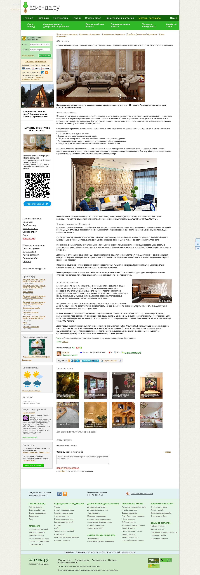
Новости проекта (31, 248)
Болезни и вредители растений (66, 537)
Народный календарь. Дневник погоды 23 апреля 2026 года (34, 286)
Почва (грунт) (59, 534)
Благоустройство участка (95, 25)
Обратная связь (65, 560)
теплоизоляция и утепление (109, 45)
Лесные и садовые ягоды (64, 510)
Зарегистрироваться (68, 468)
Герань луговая (29, 413)
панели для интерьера (127, 338)
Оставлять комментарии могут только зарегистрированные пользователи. (83, 459)
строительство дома (88, 45)
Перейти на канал (35, 204)
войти (62, 471)
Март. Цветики (28, 292)
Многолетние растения (96, 516)
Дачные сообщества (37, 510)
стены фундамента (131, 45)
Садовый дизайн (128, 528)
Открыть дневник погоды (31, 391)
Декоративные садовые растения (103, 504)
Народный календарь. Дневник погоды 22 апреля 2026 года (34, 280)
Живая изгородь (128, 519)
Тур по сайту (29, 251)
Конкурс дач (29, 238)
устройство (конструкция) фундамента (156, 45)
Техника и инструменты (149, 25)
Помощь (27, 261)
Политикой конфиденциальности (33, 78)
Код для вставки (110, 361)
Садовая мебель (128, 534)
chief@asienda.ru (93, 566)
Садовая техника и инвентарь (101, 535)
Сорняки (57, 525)
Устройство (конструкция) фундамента (141, 34)
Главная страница (32, 218)
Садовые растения (61, 516)
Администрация (31, 255)
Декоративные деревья (96, 507)
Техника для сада (94, 538)
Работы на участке (158, 526)
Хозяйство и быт (171, 25)
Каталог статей (30, 228)
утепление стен (97, 338)
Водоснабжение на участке (133, 540)
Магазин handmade (149, 18)
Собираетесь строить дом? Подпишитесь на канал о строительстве (35, 114)
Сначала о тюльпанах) (31, 327)
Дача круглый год (157, 529)
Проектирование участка (132, 531)
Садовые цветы (93, 513)
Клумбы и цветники (129, 510)
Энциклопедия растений (119, 18)
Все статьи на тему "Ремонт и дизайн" (77, 431)
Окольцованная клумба (31, 308)
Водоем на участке (129, 513)
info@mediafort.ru (112, 570)
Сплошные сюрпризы (31, 312)
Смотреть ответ (29, 460)
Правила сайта (30, 258)
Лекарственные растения (39, 538)
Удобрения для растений (64, 531)
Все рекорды (27, 360)
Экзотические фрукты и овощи (99, 522)
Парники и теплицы (62, 540)
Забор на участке (129, 522)
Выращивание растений (63, 519)
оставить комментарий (132, 352)
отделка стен (67, 338)
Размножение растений (63, 522)
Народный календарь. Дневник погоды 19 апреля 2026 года (34, 317)
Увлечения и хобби (158, 535)
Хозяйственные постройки (161, 513)
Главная (28, 18)
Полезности (34, 526)
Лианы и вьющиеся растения (98, 519)
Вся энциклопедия (30, 437)
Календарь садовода (37, 532)
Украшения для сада (130, 537)
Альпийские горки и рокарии (133, 516)
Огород (57, 507)
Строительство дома (159, 507)
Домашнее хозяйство (161, 523)
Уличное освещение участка (133, 525)
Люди (25, 235)
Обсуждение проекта (34, 245)
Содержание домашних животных (164, 532)
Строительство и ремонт (162, 504)
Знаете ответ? (44, 452)
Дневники (43, 18)
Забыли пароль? (28, 55)
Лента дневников (35, 507)
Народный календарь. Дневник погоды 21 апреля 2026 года (34, 303)
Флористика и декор (95, 528)
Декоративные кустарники (97, 510)
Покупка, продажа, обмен (39, 541)
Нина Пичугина (80, 566)
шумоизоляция (111, 338)
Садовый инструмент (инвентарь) (100, 541)
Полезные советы (36, 544)
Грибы (56, 528)
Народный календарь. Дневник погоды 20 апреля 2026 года (34, 297)
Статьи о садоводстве (37, 513)
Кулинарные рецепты (159, 538)
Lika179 (65, 342)
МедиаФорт (43, 564)
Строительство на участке (120, 25)
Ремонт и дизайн (157, 510)
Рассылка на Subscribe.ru (142, 494)
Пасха (25, 323)
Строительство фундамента (113, 34)
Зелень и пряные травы (63, 513)
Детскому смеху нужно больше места (37, 129)
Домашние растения (95, 525)
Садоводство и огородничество (69, 504)
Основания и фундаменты (89, 34)
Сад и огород (31, 25)
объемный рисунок (81, 338)
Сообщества (60, 18)
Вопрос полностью (30, 452)
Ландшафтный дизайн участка (134, 507)
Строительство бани (159, 516)
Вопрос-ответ (93, 18)
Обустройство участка (132, 504)
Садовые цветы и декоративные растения (56, 25)
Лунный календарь (36, 535)
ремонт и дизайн (71, 45)
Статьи (76, 18)
